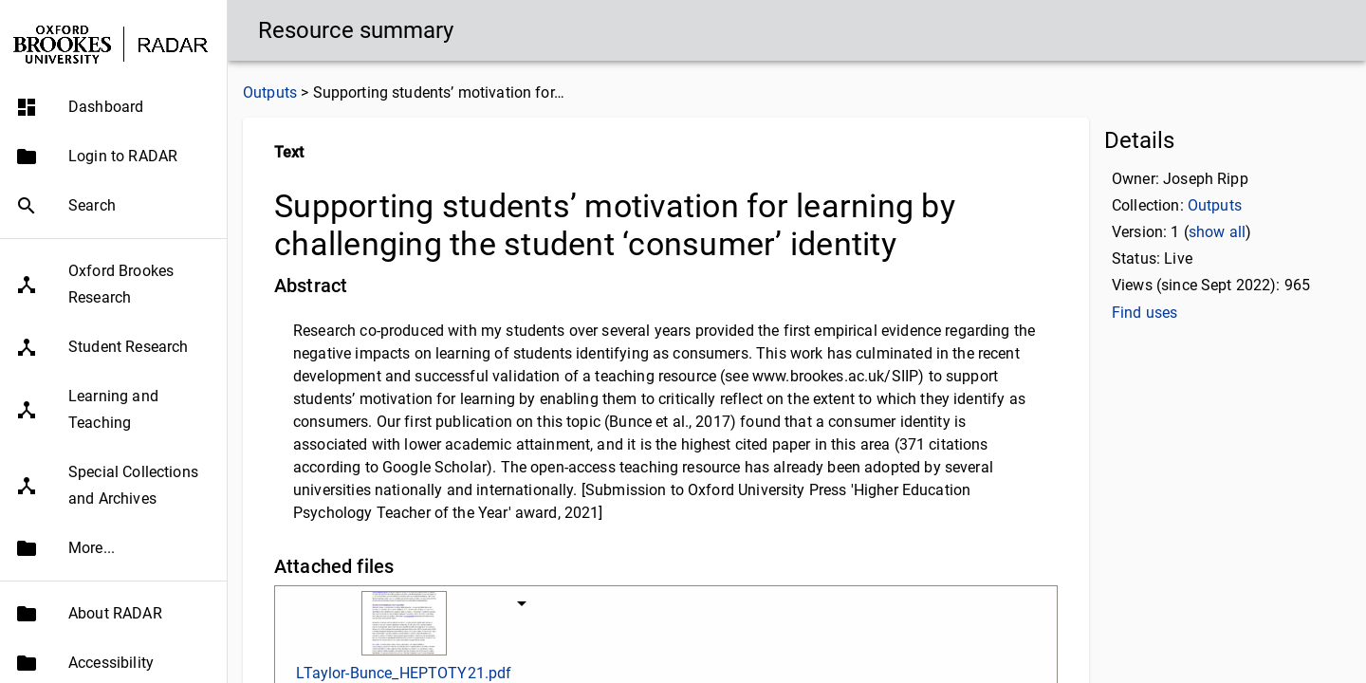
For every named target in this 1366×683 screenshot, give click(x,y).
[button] (113, 107)
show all (1217, 232)
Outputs (270, 92)
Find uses (1144, 313)
